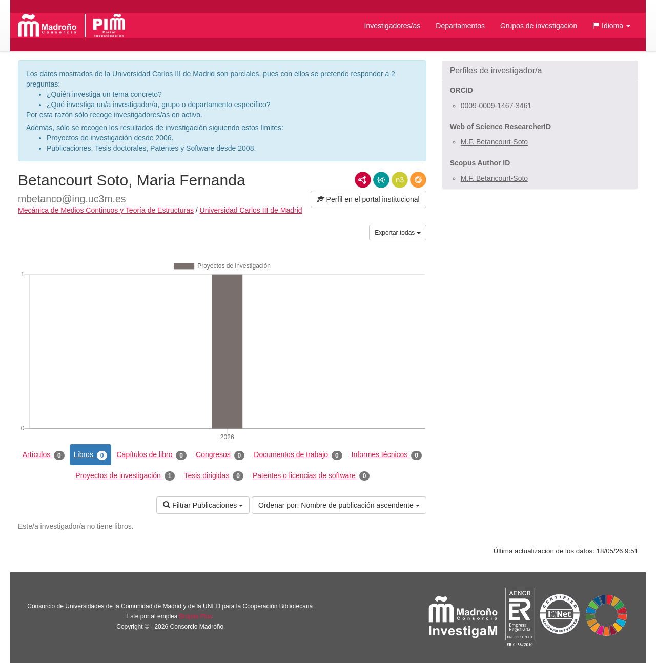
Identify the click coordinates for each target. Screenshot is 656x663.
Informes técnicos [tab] (387, 455)
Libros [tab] (91, 455)
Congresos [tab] (220, 455)
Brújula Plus (195, 616)
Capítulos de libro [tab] (151, 455)
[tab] (540, 70)
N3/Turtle (400, 180)
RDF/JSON (418, 180)
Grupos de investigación (538, 26)
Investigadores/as (392, 26)
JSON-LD (381, 180)
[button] (611, 25)
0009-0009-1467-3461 (496, 105)
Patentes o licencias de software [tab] (311, 476)
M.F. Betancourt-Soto (494, 142)
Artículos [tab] (44, 455)
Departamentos (460, 26)
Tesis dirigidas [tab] (213, 476)
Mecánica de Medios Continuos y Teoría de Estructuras (106, 210)
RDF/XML (363, 180)
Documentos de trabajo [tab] (298, 455)
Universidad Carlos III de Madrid (251, 210)
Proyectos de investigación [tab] (125, 476)
